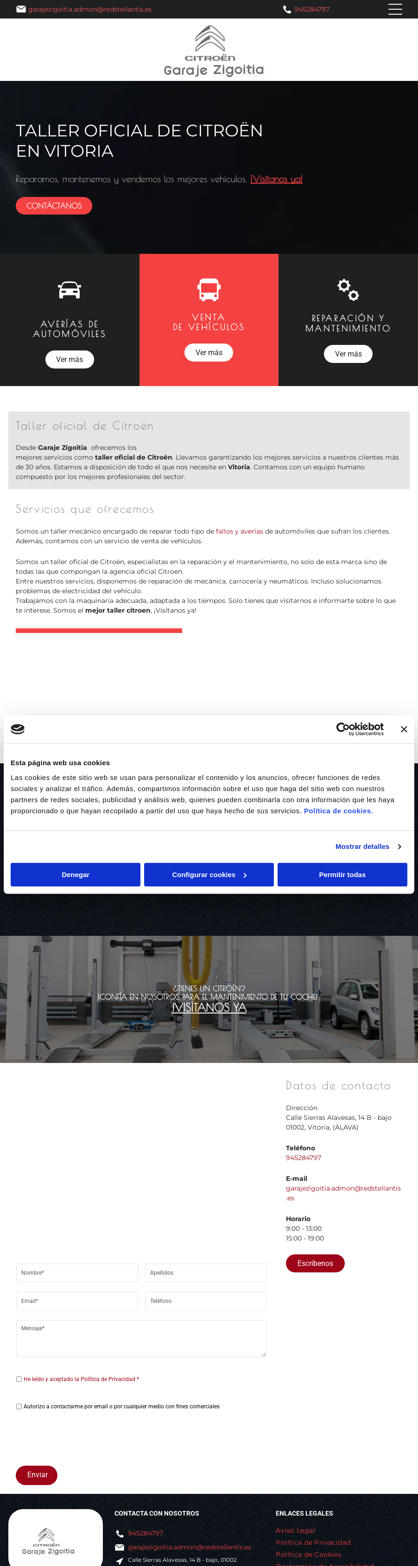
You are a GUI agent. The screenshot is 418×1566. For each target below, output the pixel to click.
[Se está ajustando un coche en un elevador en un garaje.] (52, 711)
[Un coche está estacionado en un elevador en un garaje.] (366, 711)
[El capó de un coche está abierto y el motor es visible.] (261, 711)
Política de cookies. (338, 811)
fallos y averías (239, 531)
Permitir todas (342, 874)
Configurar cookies (209, 874)
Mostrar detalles (363, 846)
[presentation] (86, 1438)
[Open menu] (395, 9)
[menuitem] (299, 1530)
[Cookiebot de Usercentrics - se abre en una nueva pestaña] (343, 729)
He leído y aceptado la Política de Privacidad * (81, 1379)
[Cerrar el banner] (404, 729)
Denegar (75, 874)
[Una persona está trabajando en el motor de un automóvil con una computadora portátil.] (157, 711)
